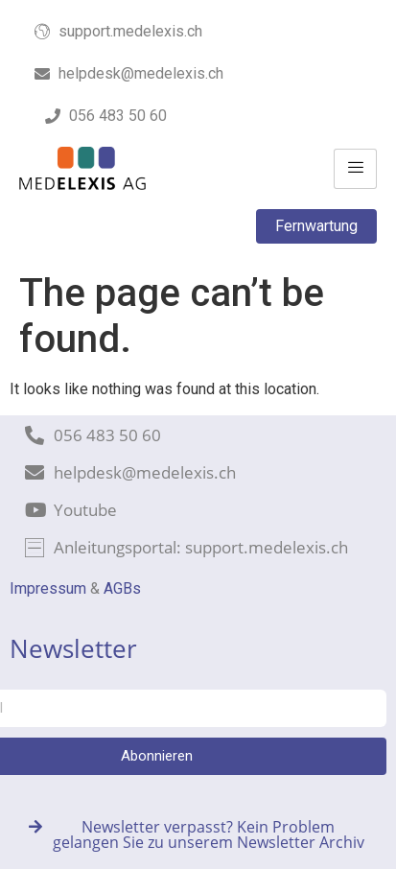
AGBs (122, 588)
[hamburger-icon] (355, 169)
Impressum (48, 588)
